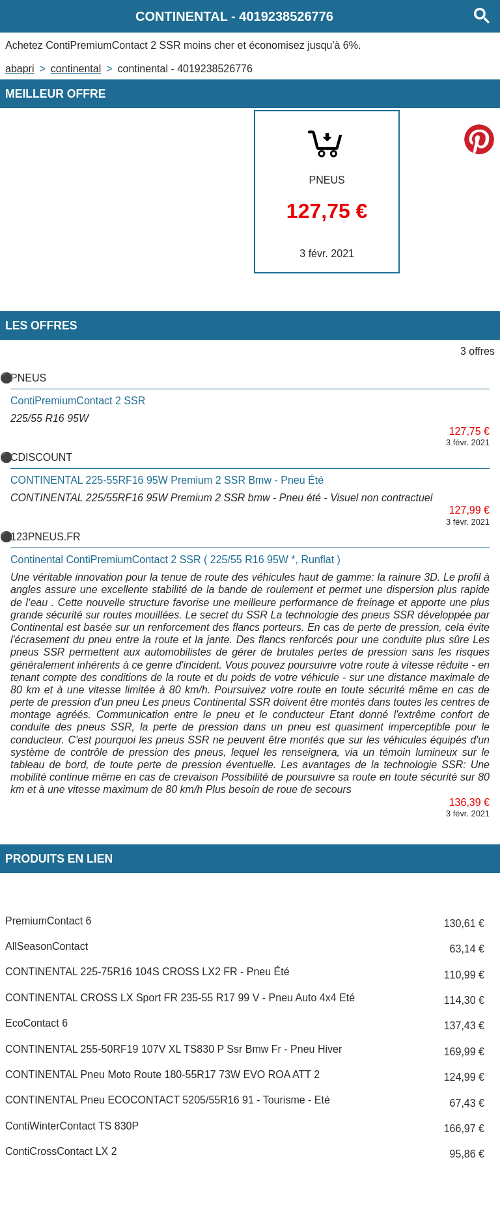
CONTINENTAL (76, 68)
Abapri (19, 68)
